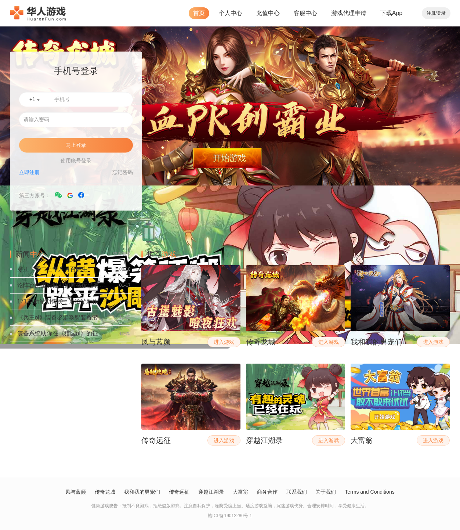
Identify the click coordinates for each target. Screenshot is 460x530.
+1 (34, 99)
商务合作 (267, 492)
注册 (431, 13)
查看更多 (122, 254)
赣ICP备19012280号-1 (230, 515)
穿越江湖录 (211, 492)
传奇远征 (179, 492)
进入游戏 (224, 342)
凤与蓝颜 (75, 492)
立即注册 (29, 173)
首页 (199, 13)
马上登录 (76, 145)
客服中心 (305, 13)
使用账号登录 (76, 161)
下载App (391, 13)
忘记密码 (122, 173)
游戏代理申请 (348, 13)
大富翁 (240, 492)
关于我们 (325, 492)
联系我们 (296, 492)
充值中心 (268, 13)
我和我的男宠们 (142, 492)
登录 (441, 13)
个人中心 (230, 13)
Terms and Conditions (369, 492)
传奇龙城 (105, 492)
